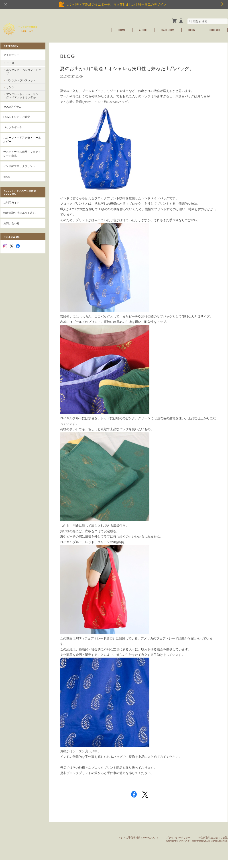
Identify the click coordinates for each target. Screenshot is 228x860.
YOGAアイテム (12, 105)
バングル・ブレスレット (21, 79)
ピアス (10, 62)
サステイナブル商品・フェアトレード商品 (22, 153)
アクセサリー (11, 54)
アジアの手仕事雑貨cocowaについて (138, 837)
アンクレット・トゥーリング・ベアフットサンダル (22, 95)
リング (10, 86)
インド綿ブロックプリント (19, 165)
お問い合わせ (11, 222)
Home (122, 29)
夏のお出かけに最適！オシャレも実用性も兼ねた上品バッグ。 (128, 68)
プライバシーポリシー (178, 837)
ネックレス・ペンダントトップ (22, 71)
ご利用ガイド (11, 201)
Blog (191, 29)
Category (168, 29)
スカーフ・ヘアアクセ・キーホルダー (22, 139)
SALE (6, 176)
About (143, 29)
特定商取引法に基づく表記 (19, 212)
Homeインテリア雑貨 (16, 116)
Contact (215, 29)
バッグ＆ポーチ (12, 126)
